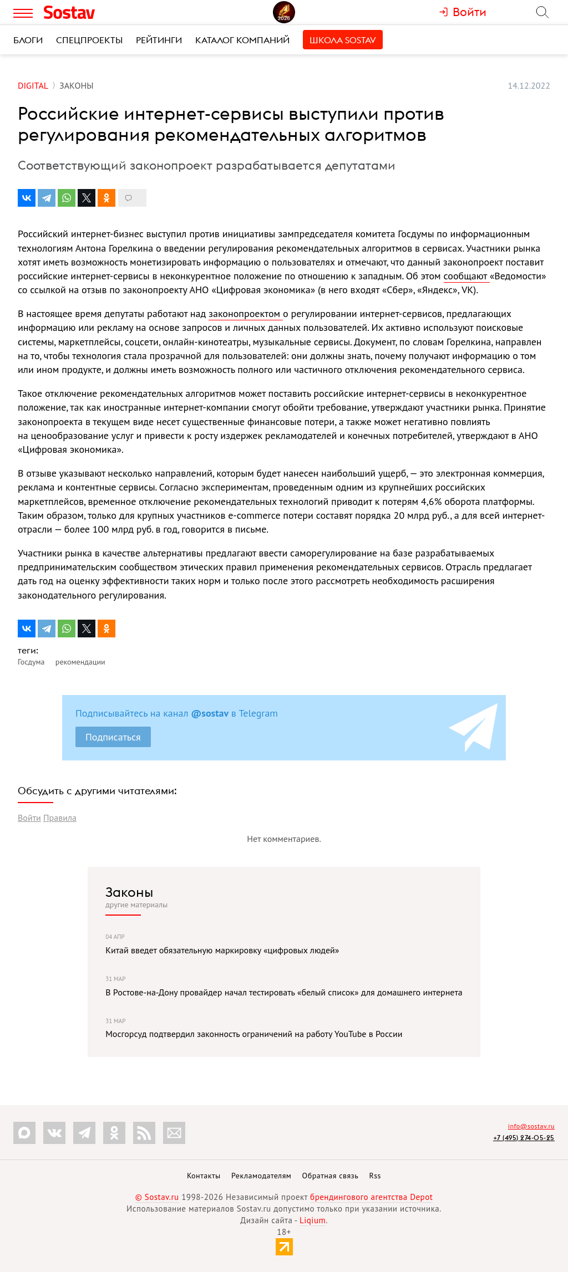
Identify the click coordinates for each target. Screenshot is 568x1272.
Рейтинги (159, 39)
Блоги (28, 39)
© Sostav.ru (157, 1197)
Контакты (204, 1176)
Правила (60, 817)
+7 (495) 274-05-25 (524, 1137)
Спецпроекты (89, 39)
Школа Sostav (343, 39)
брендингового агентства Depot (371, 1197)
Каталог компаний (242, 39)
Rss (375, 1176)
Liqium (313, 1220)
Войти (29, 817)
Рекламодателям (261, 1176)
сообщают (467, 275)
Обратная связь (330, 1176)
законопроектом (246, 313)
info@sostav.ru (531, 1126)
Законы (129, 892)
